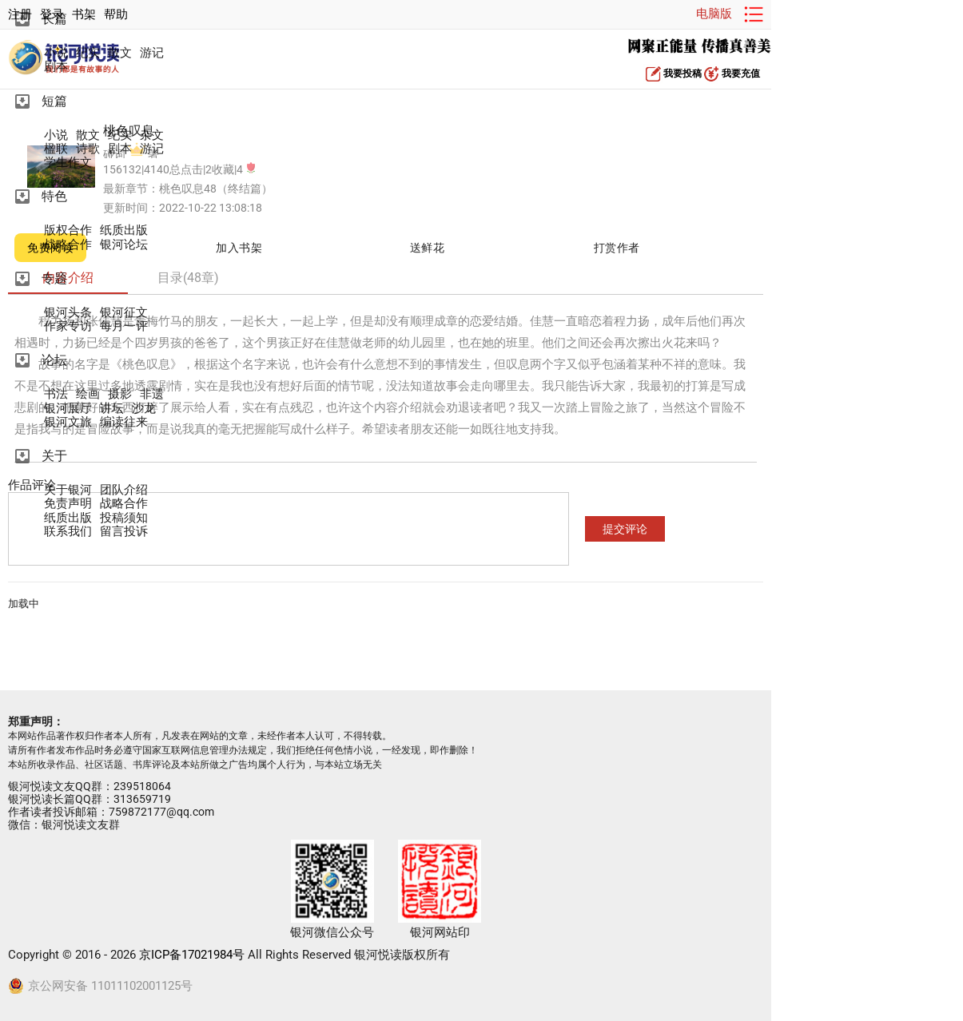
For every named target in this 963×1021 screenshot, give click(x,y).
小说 (56, 53)
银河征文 (124, 313)
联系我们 (68, 531)
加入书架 (239, 247)
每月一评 (124, 326)
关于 (54, 455)
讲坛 (112, 408)
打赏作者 (617, 247)
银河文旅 (68, 422)
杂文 (152, 135)
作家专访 (68, 326)
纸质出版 (124, 230)
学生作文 (68, 162)
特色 (54, 196)
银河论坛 (124, 245)
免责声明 (68, 503)
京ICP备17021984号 (192, 955)
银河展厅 (68, 408)
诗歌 (88, 149)
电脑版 (714, 13)
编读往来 (124, 422)
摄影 (120, 394)
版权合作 (68, 230)
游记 (152, 53)
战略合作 (68, 245)
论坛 (54, 359)
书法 (56, 394)
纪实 (88, 53)
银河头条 (68, 313)
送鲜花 (427, 247)
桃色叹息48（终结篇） (216, 188)
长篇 (54, 18)
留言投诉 (124, 531)
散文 (120, 53)
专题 (54, 278)
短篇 (54, 101)
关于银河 (68, 490)
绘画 (88, 394)
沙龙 (144, 408)
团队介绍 (124, 490)
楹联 (56, 149)
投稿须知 (124, 518)
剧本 (56, 66)
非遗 (152, 394)
